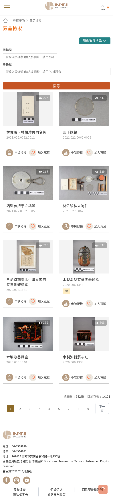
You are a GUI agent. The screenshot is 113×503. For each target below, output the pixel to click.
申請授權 (21, 152)
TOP (103, 489)
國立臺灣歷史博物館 (15, 435)
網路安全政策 (56, 494)
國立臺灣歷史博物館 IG (16, 480)
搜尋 (56, 85)
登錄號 (7, 64)
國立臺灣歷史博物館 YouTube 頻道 (26, 480)
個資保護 (56, 489)
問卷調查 (20, 489)
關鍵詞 (7, 49)
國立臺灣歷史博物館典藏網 (57, 5)
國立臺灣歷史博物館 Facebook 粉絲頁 (6, 480)
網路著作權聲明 (92, 489)
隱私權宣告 (20, 494)
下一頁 (102, 408)
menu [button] (7, 5)
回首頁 (5, 20)
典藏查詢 (19, 20)
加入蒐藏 (44, 152)
